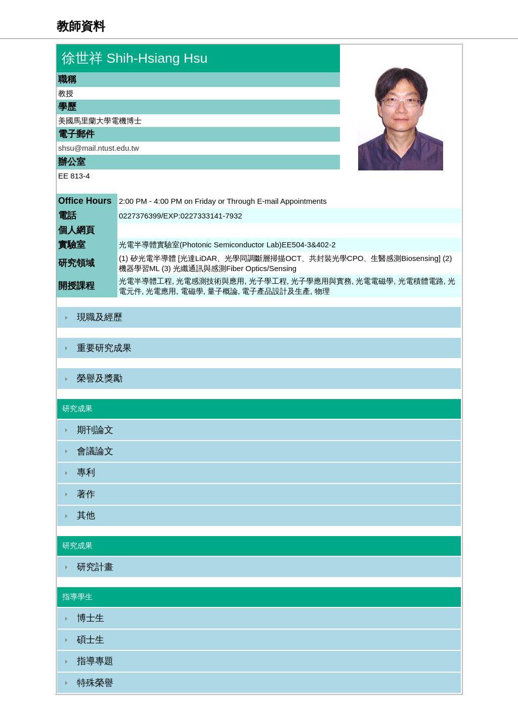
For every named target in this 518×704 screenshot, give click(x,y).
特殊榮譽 (95, 683)
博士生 (90, 618)
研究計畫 (95, 567)
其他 (86, 515)
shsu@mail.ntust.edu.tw (98, 148)
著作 (86, 494)
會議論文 (95, 451)
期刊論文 (95, 430)
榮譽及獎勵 (99, 378)
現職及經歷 (99, 317)
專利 (86, 472)
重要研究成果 (104, 348)
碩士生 (90, 640)
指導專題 (95, 661)
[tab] (259, 317)
